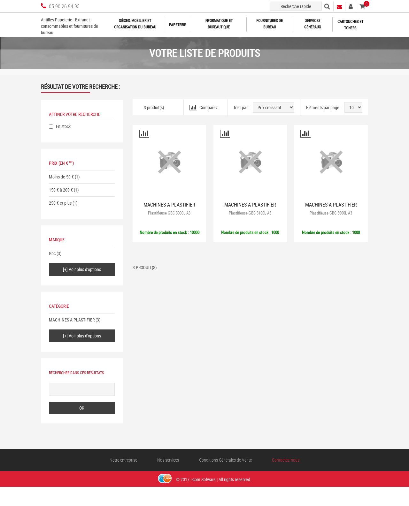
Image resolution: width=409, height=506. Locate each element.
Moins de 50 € (61, 177)
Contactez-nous (285, 460)
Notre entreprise (123, 460)
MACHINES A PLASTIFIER (72, 320)
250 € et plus (60, 203)
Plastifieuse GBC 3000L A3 (169, 213)
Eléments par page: (323, 107)
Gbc (52, 253)
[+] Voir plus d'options (82, 269)
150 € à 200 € (61, 190)
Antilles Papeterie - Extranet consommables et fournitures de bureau (69, 26)
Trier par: (241, 107)
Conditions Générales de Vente (225, 460)
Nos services (168, 460)
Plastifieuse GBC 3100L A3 (250, 213)
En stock (63, 126)
